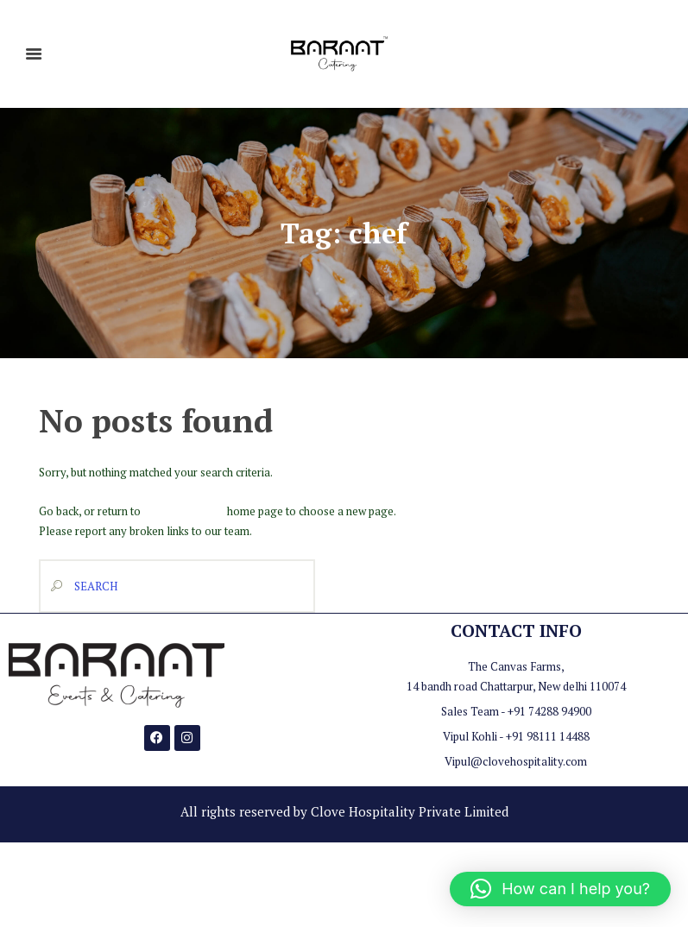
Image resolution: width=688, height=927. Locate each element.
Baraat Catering (183, 510)
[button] (560, 889)
